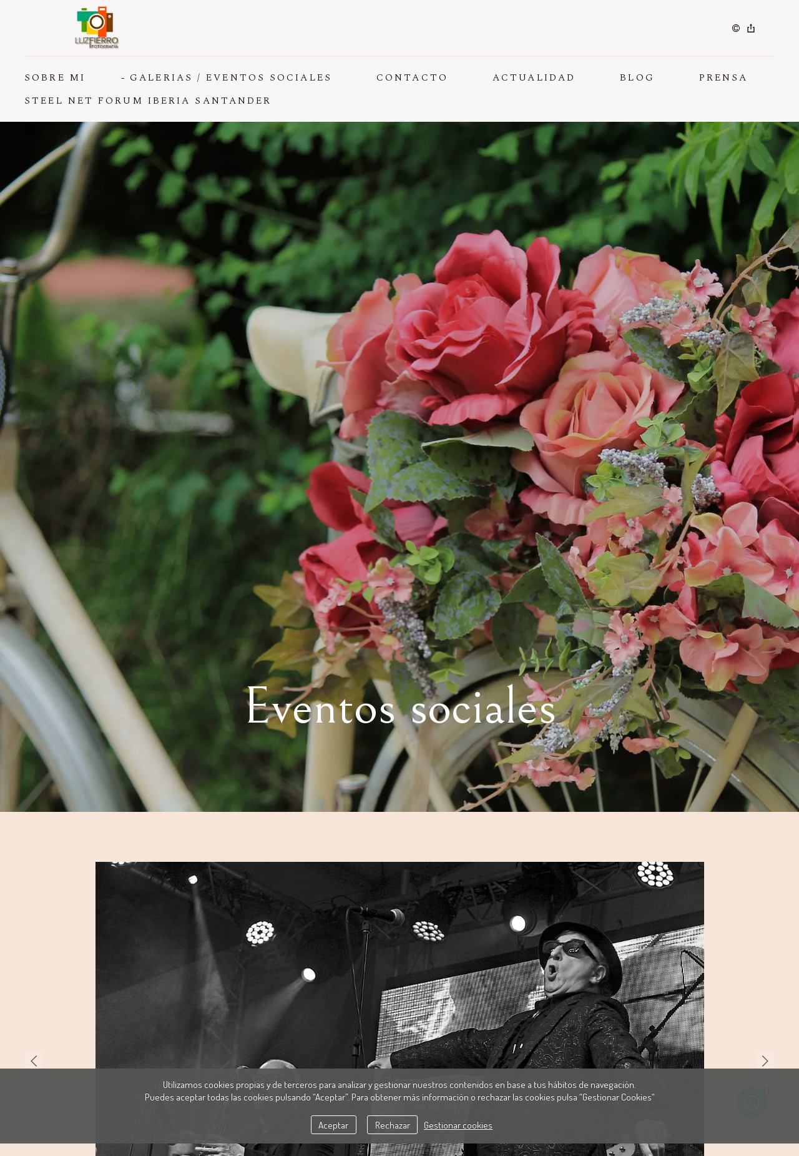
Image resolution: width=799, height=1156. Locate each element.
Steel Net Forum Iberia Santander (148, 101)
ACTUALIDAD (534, 78)
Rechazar (392, 1125)
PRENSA (723, 78)
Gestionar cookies (458, 1125)
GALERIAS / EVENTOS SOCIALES (231, 78)
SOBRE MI (55, 78)
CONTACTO (412, 78)
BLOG (637, 78)
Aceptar (333, 1125)
